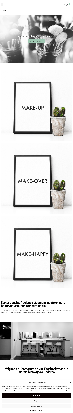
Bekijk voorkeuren (36, 406)
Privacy (40, 410)
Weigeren (37, 401)
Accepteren (36, 395)
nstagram (28, 369)
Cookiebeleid (33, 410)
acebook (51, 369)
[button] (70, 383)
